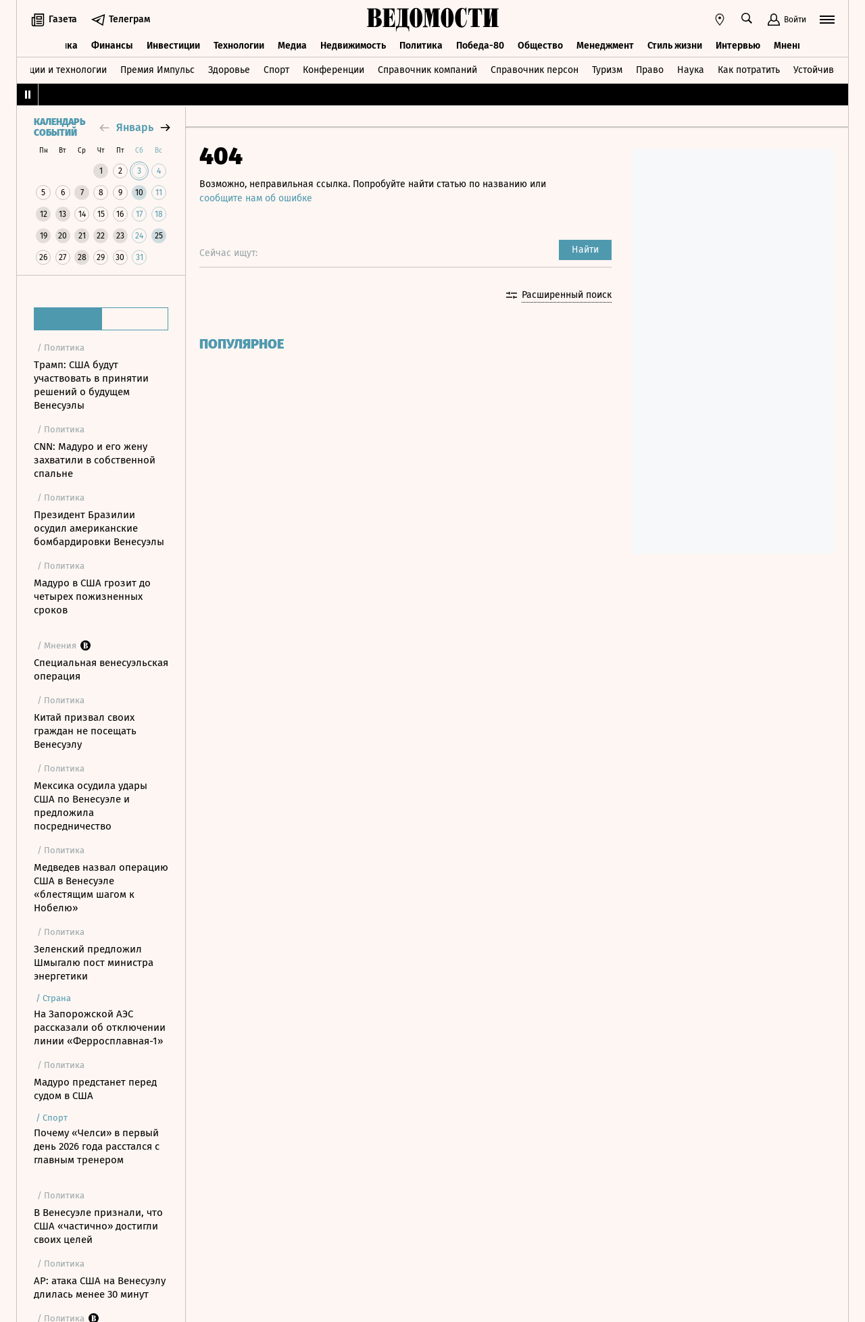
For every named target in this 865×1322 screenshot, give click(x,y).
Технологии (239, 45)
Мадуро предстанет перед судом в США (95, 1089)
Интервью (738, 45)
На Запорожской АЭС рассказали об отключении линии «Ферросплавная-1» (100, 1027)
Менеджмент (605, 45)
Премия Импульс (157, 70)
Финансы (112, 45)
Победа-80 (480, 45)
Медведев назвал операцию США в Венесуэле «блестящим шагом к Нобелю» (101, 887)
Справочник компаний (427, 70)
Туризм (607, 70)
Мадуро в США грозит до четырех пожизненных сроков (92, 596)
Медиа (292, 45)
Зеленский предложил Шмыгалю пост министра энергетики (93, 962)
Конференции (333, 70)
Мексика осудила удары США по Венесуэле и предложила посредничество (90, 806)
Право (650, 70)
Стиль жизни (674, 45)
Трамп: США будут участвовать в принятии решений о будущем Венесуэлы (91, 385)
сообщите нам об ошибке (255, 198)
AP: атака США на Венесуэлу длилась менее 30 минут (100, 1287)
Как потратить (749, 70)
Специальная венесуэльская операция (101, 669)
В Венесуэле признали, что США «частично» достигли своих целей (98, 1226)
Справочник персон (534, 70)
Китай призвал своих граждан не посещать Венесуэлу (85, 731)
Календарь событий (59, 127)
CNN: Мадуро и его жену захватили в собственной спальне (94, 460)
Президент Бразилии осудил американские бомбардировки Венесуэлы (99, 528)
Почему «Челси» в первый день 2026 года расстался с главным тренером (96, 1146)
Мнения (791, 45)
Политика (421, 45)
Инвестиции (173, 45)
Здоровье (229, 70)
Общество (540, 45)
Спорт (276, 70)
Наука (690, 70)
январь (134, 127)
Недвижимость (353, 45)
